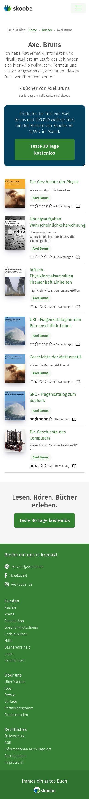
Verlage (11, 701)
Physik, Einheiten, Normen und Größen (55, 290)
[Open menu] (78, 8)
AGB (8, 742)
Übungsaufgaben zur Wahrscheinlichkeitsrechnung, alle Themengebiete (52, 236)
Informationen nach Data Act (28, 749)
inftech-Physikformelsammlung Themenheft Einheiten (51, 276)
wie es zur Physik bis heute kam (50, 190)
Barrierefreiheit (17, 647)
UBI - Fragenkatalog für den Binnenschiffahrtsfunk (55, 322)
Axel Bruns (41, 198)
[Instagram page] (44, 584)
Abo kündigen (16, 756)
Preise (10, 614)
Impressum (14, 762)
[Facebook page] (44, 575)
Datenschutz (14, 736)
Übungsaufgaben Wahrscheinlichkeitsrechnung (57, 222)
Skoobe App (14, 621)
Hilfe (8, 641)
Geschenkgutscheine (21, 627)
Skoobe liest (14, 660)
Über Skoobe (15, 682)
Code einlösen (16, 634)
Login (9, 654)
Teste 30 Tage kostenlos (44, 149)
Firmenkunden (16, 715)
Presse (10, 695)
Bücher (47, 30)
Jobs (8, 688)
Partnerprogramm (19, 708)
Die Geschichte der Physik (54, 181)
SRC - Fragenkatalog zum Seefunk (53, 397)
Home (32, 30)
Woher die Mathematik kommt (49, 365)
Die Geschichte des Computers (48, 435)
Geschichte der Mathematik (56, 356)
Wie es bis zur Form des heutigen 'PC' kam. (54, 447)
